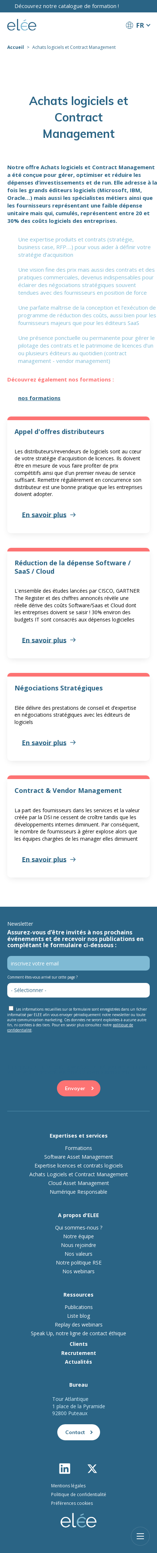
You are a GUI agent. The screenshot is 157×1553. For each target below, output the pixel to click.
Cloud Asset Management (78, 1183)
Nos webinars (78, 1271)
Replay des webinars (79, 1324)
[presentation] (62, 1050)
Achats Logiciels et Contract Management (78, 1174)
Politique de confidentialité (78, 1494)
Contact (75, 1432)
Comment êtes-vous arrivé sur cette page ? (42, 977)
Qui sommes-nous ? (78, 1227)
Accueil (15, 47)
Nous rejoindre (78, 1245)
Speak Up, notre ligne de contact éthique (78, 1333)
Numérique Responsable (78, 1191)
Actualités (78, 1361)
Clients (79, 1343)
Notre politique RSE (79, 1262)
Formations (78, 1148)
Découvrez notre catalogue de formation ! (67, 5)
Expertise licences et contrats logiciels (78, 1165)
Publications (79, 1307)
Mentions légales (68, 1486)
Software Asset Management (78, 1156)
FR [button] (140, 25)
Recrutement (78, 1352)
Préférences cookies (72, 1503)
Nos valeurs (78, 1253)
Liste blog (78, 1315)
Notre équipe (78, 1236)
